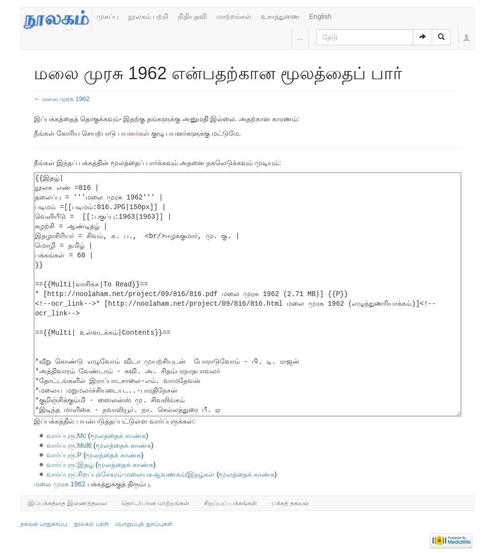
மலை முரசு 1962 (66, 98)
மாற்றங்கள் (234, 16)
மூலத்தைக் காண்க (118, 436)
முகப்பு (107, 16)
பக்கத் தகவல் (290, 503)
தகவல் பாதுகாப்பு (43, 524)
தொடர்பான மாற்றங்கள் (155, 503)
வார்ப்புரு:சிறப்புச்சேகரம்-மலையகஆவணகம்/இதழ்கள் (130, 474)
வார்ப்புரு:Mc (66, 436)
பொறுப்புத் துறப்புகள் (143, 524)
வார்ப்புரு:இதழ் (70, 464)
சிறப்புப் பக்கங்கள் (230, 503)
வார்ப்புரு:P (64, 455)
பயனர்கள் (133, 133)
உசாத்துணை (280, 16)
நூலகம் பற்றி (148, 16)
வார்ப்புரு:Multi (68, 445)
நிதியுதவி (192, 16)
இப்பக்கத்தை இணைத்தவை (67, 503)
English (320, 16)
